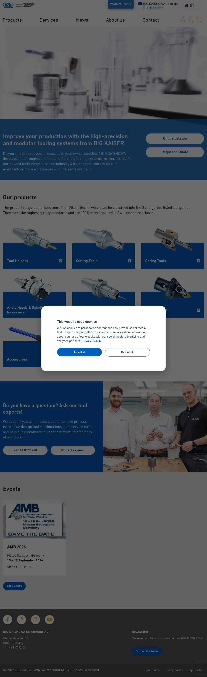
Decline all (127, 352)
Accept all (79, 352)
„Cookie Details (91, 341)
